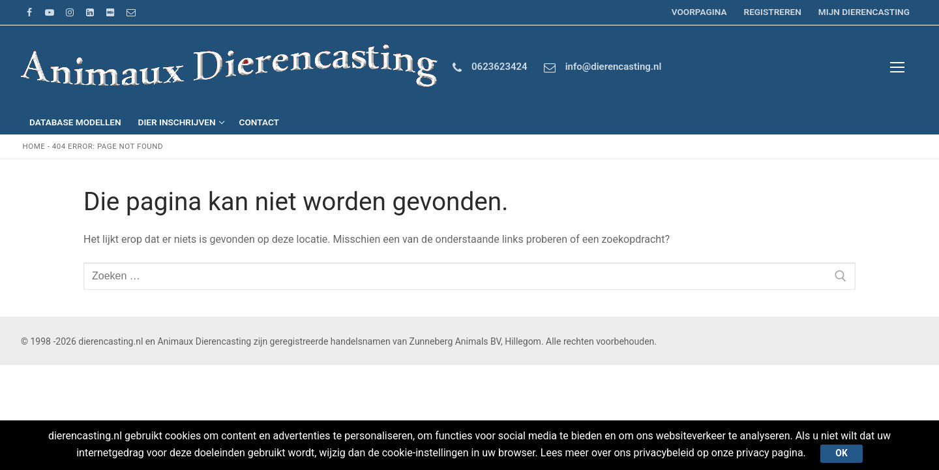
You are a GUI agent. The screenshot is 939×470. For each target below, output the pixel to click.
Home (34, 146)
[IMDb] (110, 12)
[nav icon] (897, 68)
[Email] (131, 12)
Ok (842, 453)
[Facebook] (29, 12)
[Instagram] (69, 12)
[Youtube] (49, 12)
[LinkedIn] (90, 12)
